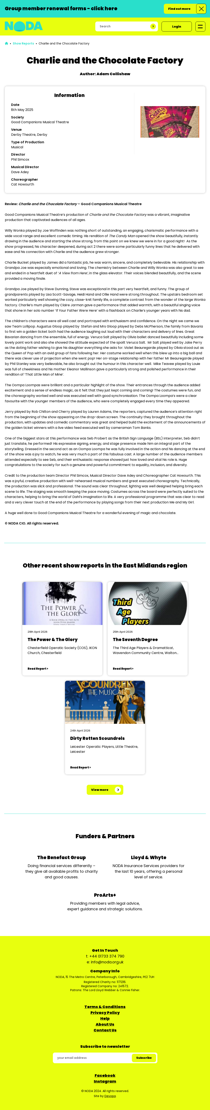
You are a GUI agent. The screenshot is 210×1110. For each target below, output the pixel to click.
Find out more (179, 9)
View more (99, 790)
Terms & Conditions (105, 1006)
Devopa (110, 1096)
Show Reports (23, 43)
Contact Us (105, 1030)
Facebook (105, 1075)
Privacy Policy (105, 1012)
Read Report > (38, 669)
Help (105, 1018)
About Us (105, 1024)
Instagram (105, 1081)
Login (176, 26)
